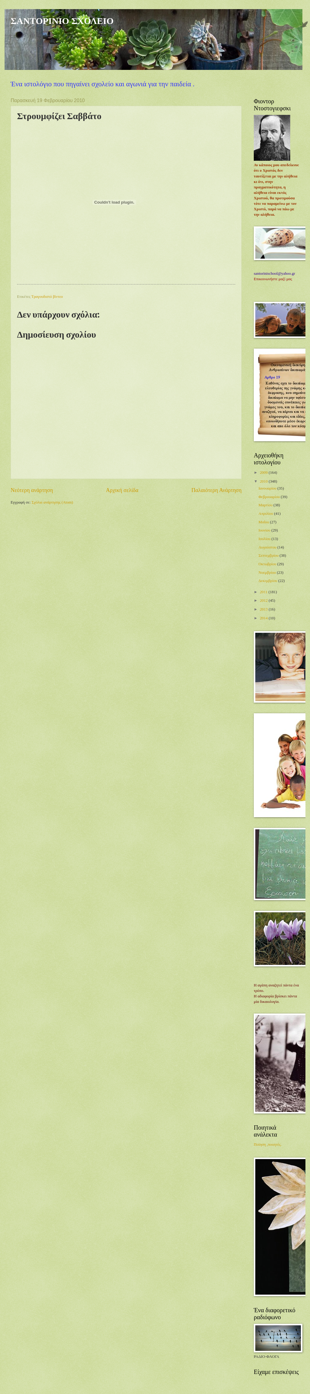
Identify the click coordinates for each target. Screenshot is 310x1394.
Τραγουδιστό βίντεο (47, 296)
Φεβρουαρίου (269, 497)
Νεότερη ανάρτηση (32, 490)
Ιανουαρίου (267, 488)
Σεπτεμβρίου (268, 555)
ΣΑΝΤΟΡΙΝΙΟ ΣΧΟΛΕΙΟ (62, 21)
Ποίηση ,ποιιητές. (268, 1144)
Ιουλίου (264, 539)
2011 (264, 592)
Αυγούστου (267, 547)
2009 (264, 472)
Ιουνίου (264, 530)
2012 (264, 600)
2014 (264, 618)
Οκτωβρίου (267, 564)
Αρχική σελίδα (122, 490)
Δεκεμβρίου (268, 581)
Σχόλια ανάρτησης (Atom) (52, 502)
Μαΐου (264, 522)
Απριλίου (266, 513)
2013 (264, 609)
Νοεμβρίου (267, 572)
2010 (264, 481)
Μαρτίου (265, 505)
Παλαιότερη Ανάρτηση (216, 490)
